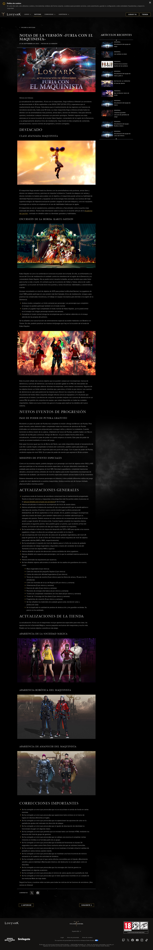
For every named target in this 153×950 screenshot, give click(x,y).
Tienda (145, 14)
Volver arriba (76, 923)
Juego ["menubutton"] (27, 14)
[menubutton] (76, 931)
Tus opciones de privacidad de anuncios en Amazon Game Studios (76, 940)
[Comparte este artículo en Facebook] (38, 893)
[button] (56, 70)
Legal (62, 937)
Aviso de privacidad (73, 937)
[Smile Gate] (24, 940)
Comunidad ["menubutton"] (50, 14)
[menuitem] (28, 14)
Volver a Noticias (27, 27)
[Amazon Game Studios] (10, 940)
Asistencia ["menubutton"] (64, 14)
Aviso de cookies (87, 937)
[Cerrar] (150, 3)
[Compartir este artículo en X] (32, 893)
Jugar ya (132, 14)
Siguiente (86, 905)
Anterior (26, 905)
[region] (116, 89)
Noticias (37, 14)
